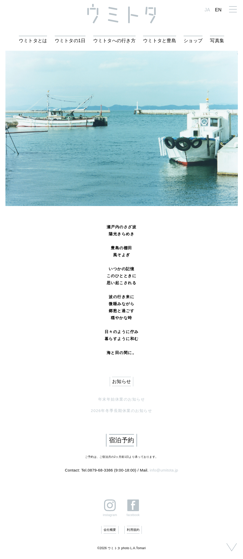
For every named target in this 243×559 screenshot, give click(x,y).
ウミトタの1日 (70, 40)
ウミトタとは (33, 40)
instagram (110, 515)
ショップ (193, 40)
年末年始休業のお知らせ (121, 399)
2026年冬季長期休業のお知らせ (121, 410)
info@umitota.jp (164, 470)
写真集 (217, 40)
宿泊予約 (121, 440)
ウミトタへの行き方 (114, 40)
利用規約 (133, 530)
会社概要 (110, 530)
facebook (133, 515)
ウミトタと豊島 (159, 40)
